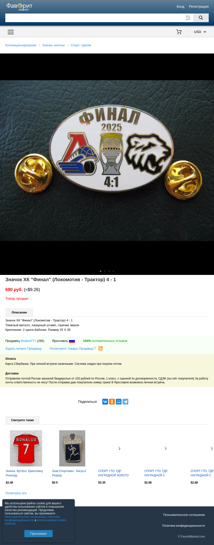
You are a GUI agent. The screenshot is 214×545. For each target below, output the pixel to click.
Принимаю (38, 534)
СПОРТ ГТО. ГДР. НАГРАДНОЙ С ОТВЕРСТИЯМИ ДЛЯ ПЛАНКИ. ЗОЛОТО (158, 473)
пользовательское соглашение (25, 516)
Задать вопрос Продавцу (23, 348)
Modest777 (28, 341)
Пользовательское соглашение (184, 515)
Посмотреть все (15, 493)
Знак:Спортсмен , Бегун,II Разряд (69, 473)
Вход (180, 6)
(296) (40, 341)
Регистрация (199, 6)
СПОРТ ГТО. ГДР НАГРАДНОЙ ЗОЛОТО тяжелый (113, 473)
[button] (210, 58)
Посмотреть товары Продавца (72, 348)
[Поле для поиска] (107, 17)
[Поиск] (201, 17)
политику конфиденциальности (32, 518)
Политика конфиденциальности (183, 525)
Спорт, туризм (81, 45)
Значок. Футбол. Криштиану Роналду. (24, 473)
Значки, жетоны (53, 45)
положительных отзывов (105, 341)
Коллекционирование (20, 45)
